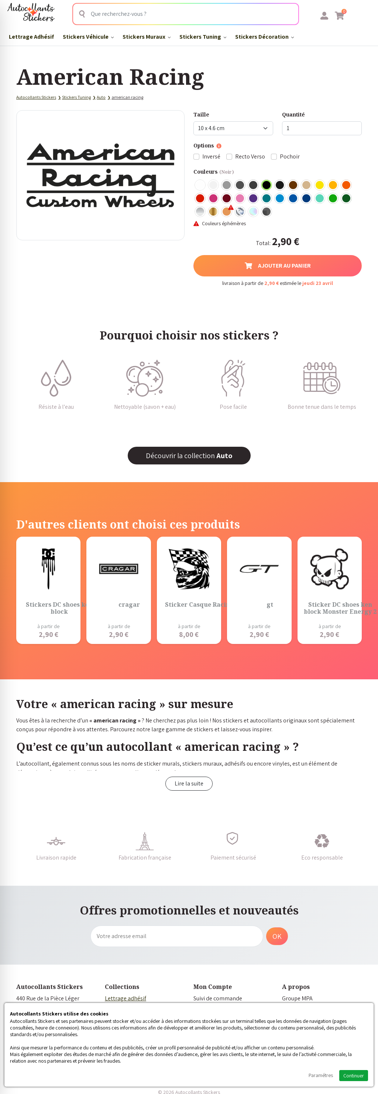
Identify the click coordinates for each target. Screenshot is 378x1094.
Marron (293, 185)
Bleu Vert (320, 198)
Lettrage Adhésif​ (31, 37)
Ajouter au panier (278, 265)
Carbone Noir (266, 211)
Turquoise (266, 198)
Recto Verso (250, 156)
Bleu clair (280, 198)
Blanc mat (213, 185)
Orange (346, 185)
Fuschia (213, 198)
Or (213, 211)
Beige (306, 185)
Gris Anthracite (253, 185)
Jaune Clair (320, 185)
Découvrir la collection (189, 455)
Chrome (240, 211)
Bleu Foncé (306, 198)
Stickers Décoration (264, 37)
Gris (227, 185)
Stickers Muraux (147, 37)
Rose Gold (227, 211)
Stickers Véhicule (88, 37)
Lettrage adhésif (125, 998)
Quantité (293, 114)
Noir (266, 185)
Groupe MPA (297, 998)
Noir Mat (280, 185)
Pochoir (290, 156)
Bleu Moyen (293, 198)
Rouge (200, 198)
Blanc (200, 185)
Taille (201, 114)
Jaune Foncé (333, 185)
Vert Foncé (346, 198)
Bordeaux (227, 198)
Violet (253, 198)
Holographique (253, 211)
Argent (200, 211)
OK (277, 936)
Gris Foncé (240, 185)
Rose (240, 198)
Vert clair (333, 198)
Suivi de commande (217, 998)
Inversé (211, 156)
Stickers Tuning (202, 37)
